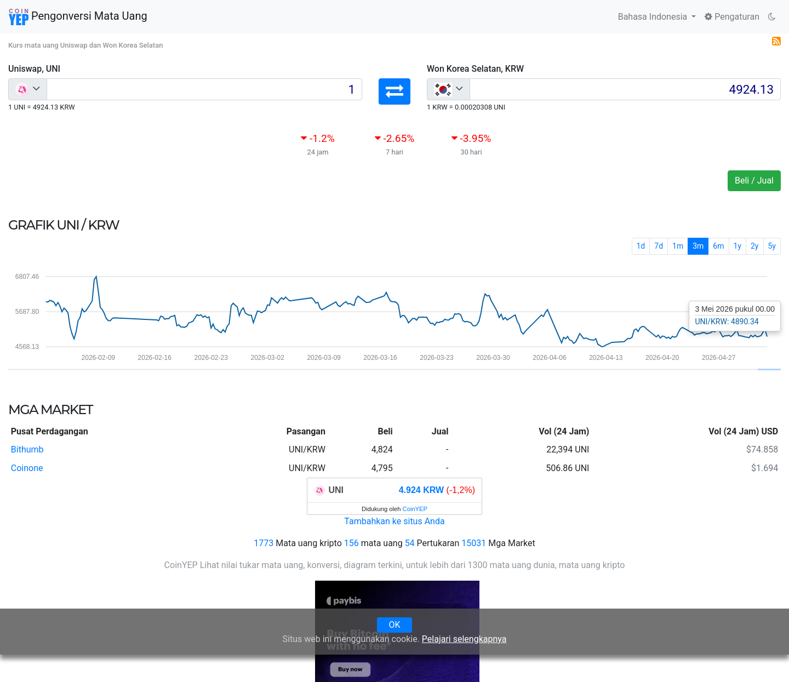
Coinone (27, 468)
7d (658, 246)
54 (410, 543)
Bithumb (27, 449)
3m (698, 246)
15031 (473, 543)
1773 (263, 543)
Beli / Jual (754, 180)
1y (738, 246)
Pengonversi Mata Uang (78, 17)
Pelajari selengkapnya (464, 639)
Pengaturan (732, 17)
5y (772, 246)
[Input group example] (204, 89)
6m (718, 246)
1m (677, 246)
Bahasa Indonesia (654, 17)
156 (351, 543)
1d (641, 246)
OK (394, 625)
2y (755, 246)
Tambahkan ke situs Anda (394, 521)
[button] (394, 91)
